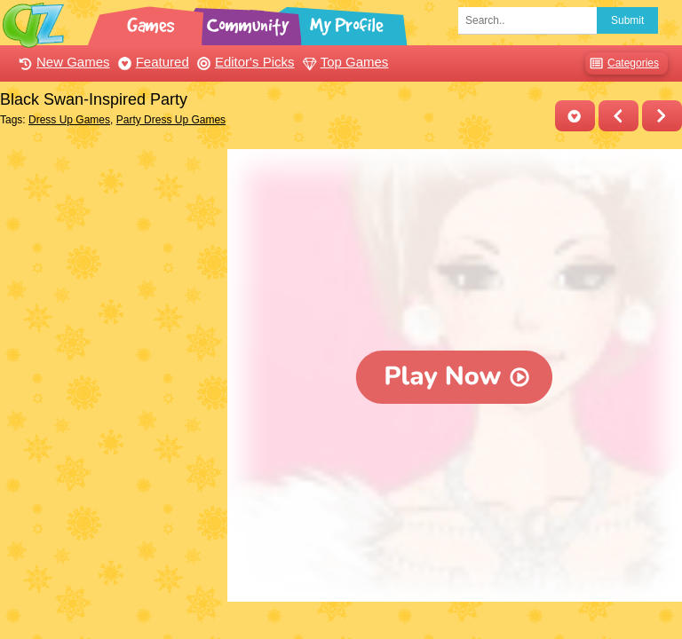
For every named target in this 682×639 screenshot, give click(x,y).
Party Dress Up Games (171, 120)
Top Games (343, 61)
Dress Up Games (69, 120)
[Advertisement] (109, 238)
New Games (62, 61)
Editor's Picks (244, 61)
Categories (622, 63)
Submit (627, 20)
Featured (151, 61)
